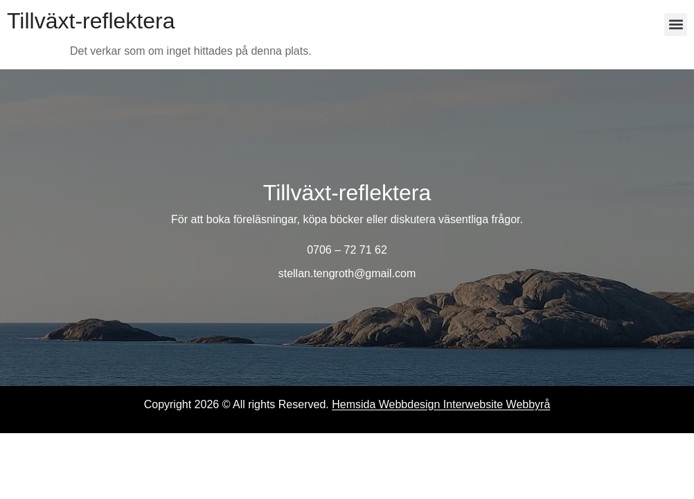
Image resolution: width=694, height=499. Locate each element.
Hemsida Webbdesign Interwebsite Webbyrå (441, 404)
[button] (675, 24)
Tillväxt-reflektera (91, 20)
